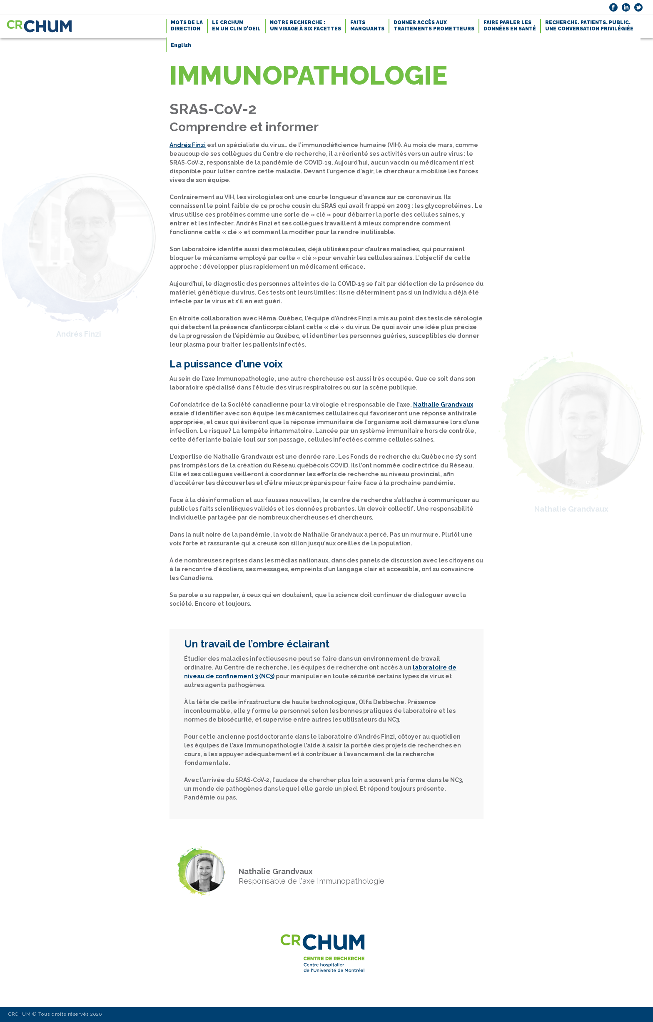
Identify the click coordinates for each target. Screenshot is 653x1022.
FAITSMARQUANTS (367, 26)
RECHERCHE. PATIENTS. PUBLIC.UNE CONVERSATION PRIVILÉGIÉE (589, 26)
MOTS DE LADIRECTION (187, 26)
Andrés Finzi (187, 145)
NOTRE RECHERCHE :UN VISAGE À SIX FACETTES (305, 26)
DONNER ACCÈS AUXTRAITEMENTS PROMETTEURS (434, 26)
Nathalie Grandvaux (443, 404)
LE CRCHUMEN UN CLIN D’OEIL (236, 26)
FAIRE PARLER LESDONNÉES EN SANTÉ (510, 26)
